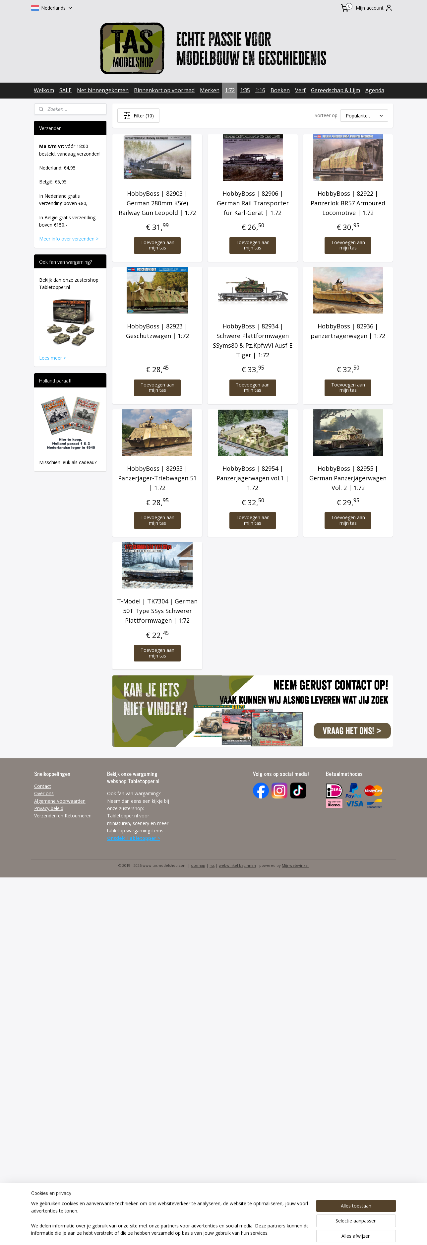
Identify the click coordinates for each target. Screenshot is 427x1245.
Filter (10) (138, 115)
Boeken (280, 90)
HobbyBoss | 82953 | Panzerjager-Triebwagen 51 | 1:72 (157, 478)
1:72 (230, 90)
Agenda (374, 90)
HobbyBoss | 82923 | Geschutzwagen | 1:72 (157, 331)
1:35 (245, 90)
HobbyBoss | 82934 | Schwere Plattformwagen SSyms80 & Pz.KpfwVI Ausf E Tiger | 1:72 (252, 340)
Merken (209, 90)
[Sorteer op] (364, 115)
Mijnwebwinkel (295, 865)
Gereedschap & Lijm (335, 90)
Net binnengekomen (103, 90)
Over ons (44, 793)
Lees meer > (52, 358)
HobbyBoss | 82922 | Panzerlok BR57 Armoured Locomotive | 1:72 (348, 203)
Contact (42, 786)
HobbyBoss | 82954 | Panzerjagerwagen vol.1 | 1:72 (252, 478)
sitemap (198, 865)
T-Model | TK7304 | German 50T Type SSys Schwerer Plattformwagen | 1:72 (157, 610)
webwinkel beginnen (237, 865)
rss (212, 865)
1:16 (260, 90)
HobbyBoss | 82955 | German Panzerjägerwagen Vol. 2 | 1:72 (348, 478)
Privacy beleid (48, 808)
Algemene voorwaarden (60, 801)
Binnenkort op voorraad (164, 90)
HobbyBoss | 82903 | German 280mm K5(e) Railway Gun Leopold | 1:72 (157, 203)
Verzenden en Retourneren (62, 815)
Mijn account (374, 8)
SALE (65, 90)
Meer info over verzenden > (68, 239)
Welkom (44, 90)
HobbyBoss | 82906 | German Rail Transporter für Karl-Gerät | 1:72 (252, 203)
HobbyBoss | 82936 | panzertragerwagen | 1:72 (348, 331)
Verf (300, 90)
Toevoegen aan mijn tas (157, 245)
